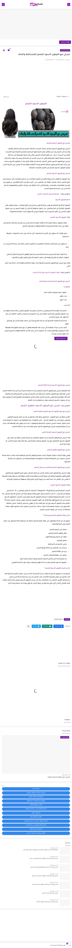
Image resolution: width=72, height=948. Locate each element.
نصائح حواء (53, 945)
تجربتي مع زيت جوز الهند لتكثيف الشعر (47, 901)
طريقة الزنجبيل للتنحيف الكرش (48, 194)
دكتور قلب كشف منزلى (36, 797)
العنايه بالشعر (65, 50)
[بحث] (3, 4)
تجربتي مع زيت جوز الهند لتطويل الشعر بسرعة (45, 884)
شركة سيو (36, 789)
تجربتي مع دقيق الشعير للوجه (59, 777)
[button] (58, 626)
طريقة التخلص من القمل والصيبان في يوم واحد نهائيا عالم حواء (40, 850)
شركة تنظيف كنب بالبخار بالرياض (36, 809)
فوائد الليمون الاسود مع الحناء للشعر (46, 272)
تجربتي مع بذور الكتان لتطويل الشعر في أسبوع (45, 876)
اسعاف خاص (36, 813)
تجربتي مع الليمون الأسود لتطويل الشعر (40, 406)
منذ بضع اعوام (65, 774)
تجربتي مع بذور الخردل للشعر (50, 893)
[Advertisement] (36, 24)
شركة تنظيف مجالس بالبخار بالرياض (36, 821)
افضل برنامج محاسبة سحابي (36, 833)
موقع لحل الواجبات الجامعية (36, 801)
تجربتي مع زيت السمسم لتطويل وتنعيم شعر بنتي (44, 867)
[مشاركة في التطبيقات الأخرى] (28, 626)
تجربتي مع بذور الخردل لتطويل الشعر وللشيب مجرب (43, 858)
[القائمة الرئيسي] (68, 4)
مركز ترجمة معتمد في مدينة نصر (36, 825)
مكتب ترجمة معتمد (36, 805)
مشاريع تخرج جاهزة (36, 829)
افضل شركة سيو (36, 817)
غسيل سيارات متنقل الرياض (36, 793)
